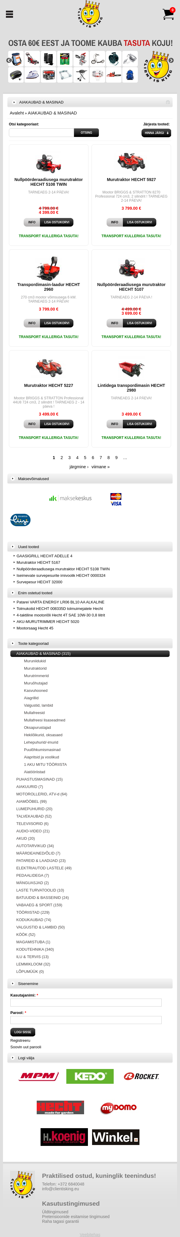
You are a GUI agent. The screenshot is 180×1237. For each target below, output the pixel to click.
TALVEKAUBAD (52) (34, 816)
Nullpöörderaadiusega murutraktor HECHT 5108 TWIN (49, 182)
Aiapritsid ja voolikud (41, 757)
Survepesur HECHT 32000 (39, 582)
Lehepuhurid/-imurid (41, 742)
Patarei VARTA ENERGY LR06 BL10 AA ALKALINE (61, 602)
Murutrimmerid (36, 676)
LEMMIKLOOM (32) (33, 964)
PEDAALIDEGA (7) (32, 875)
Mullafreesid (34, 712)
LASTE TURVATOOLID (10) (40, 890)
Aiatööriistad (34, 772)
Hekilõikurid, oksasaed (43, 735)
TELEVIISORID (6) (32, 823)
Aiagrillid (31, 698)
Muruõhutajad (36, 683)
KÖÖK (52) (25, 934)
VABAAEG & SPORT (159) (39, 905)
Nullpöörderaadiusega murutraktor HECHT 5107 (131, 287)
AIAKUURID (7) (29, 786)
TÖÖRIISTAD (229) (32, 912)
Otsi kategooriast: (24, 124)
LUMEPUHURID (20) (34, 809)
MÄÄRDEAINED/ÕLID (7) (38, 853)
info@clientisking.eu (60, 1188)
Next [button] (171, 61)
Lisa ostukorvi (56, 222)
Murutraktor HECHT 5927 (131, 179)
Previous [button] (9, 61)
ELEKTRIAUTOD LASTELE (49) (44, 868)
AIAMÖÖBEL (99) (31, 801)
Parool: (18, 1012)
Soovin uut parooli (25, 1047)
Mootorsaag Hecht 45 (35, 628)
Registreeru (20, 1040)
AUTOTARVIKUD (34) (35, 846)
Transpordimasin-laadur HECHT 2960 (48, 287)
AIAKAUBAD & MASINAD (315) (43, 653)
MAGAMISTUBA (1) (33, 942)
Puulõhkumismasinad (42, 749)
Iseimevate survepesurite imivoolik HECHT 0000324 (61, 575)
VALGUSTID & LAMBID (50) (40, 927)
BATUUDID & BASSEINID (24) (42, 897)
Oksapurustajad (37, 727)
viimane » (100, 466)
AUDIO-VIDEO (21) (33, 831)
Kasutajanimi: (24, 995)
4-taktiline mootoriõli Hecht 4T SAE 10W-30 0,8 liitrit (61, 615)
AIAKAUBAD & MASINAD (52, 113)
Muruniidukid (35, 661)
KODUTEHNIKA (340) (35, 949)
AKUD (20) (25, 838)
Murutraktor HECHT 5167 (38, 562)
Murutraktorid (35, 668)
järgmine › (79, 466)
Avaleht (17, 113)
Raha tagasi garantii (60, 1221)
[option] (90, 61)
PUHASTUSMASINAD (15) (39, 779)
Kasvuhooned (36, 690)
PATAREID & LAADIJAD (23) (41, 860)
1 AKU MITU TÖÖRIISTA (45, 764)
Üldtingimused (55, 1211)
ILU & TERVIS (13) (32, 957)
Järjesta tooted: (156, 124)
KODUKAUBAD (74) (33, 920)
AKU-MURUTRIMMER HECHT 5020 (48, 621)
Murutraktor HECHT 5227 (48, 385)
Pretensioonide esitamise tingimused (76, 1216)
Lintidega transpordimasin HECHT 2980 (131, 388)
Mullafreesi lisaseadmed (44, 720)
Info (32, 222)
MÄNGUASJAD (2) (32, 883)
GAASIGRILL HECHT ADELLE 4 (45, 556)
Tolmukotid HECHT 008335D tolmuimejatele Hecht (60, 608)
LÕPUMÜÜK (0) (30, 971)
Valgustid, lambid (38, 705)
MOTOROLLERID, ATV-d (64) (41, 794)
